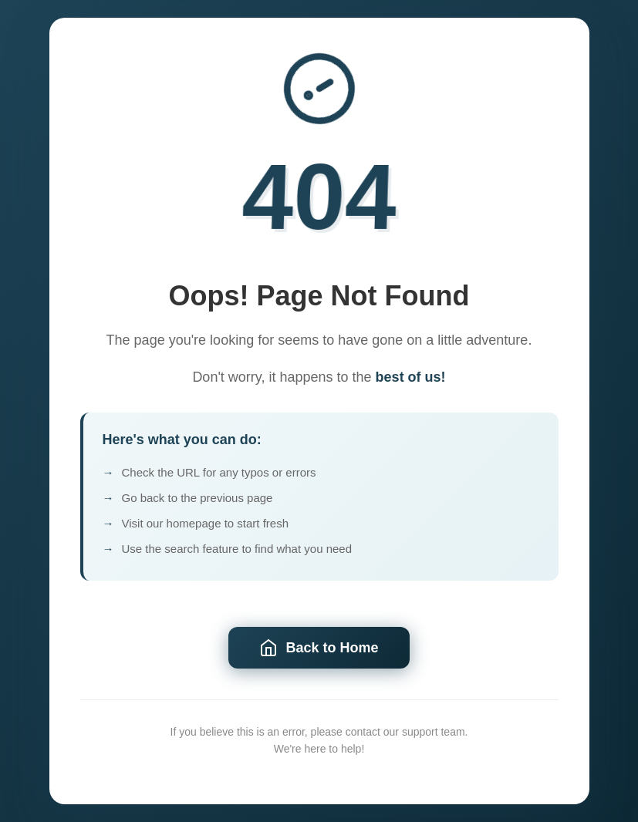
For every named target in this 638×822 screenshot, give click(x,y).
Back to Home (318, 650)
